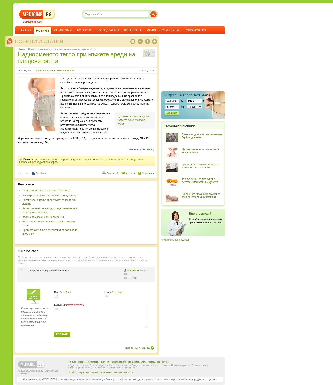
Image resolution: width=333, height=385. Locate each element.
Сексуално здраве (64, 70)
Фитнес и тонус (160, 365)
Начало (24, 30)
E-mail (107, 292)
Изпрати (130, 173)
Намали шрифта (153, 55)
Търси (153, 14)
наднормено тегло (113, 159)
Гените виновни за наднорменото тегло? (46, 190)
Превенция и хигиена (80, 368)
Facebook (39, 173)
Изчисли (172, 113)
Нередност (148, 173)
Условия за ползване (101, 372)
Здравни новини (44, 70)
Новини (32, 49)
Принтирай (113, 173)
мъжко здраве (60, 159)
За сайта (72, 372)
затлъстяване (43, 159)
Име (56, 292)
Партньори (83, 372)
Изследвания (107, 30)
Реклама (117, 372)
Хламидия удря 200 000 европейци (43, 216)
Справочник (196, 30)
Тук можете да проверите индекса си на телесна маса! (134, 120)
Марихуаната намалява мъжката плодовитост (49, 195)
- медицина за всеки (37, 16)
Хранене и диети (97, 365)
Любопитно (129, 368)
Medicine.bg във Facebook (175, 239)
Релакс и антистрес (201, 365)
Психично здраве (179, 365)
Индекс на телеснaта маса (187, 95)
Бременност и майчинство (107, 368)
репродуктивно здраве (45, 162)
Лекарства (132, 30)
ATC (143, 362)
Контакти (128, 372)
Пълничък (133, 270)
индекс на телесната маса (85, 159)
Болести (84, 30)
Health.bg (148, 149)
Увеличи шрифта (153, 51)
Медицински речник (164, 30)
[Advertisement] (119, 212)
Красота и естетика (118, 365)
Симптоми (63, 30)
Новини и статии (39, 41)
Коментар (60, 304)
